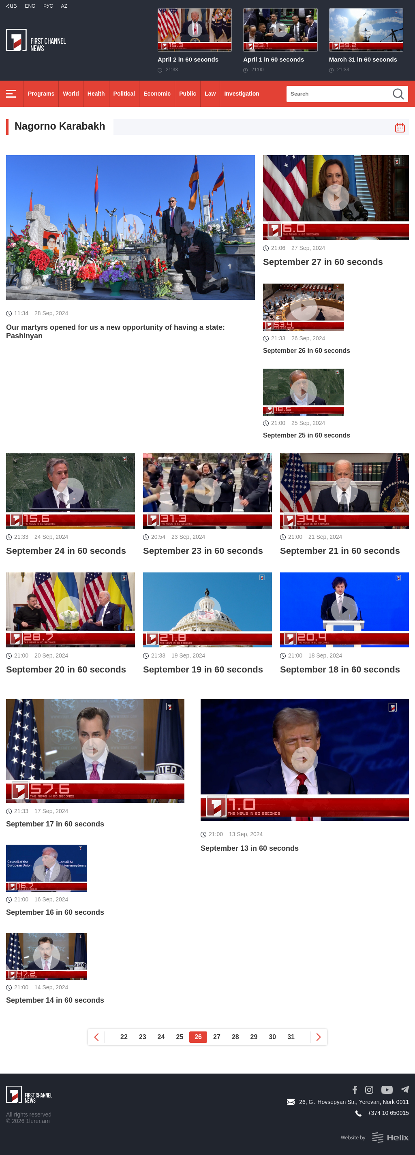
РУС (48, 6)
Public (187, 93)
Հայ (11, 6)
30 (272, 1036)
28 (235, 1036)
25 (179, 1036)
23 (142, 1036)
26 (198, 1036)
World (71, 93)
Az (64, 6)
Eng (30, 6)
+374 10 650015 (388, 1113)
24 (161, 1036)
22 (124, 1036)
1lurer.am (37, 1121)
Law (210, 93)
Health (96, 93)
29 (254, 1036)
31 (291, 1036)
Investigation (241, 93)
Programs (41, 93)
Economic (157, 93)
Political (124, 93)
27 (216, 1036)
